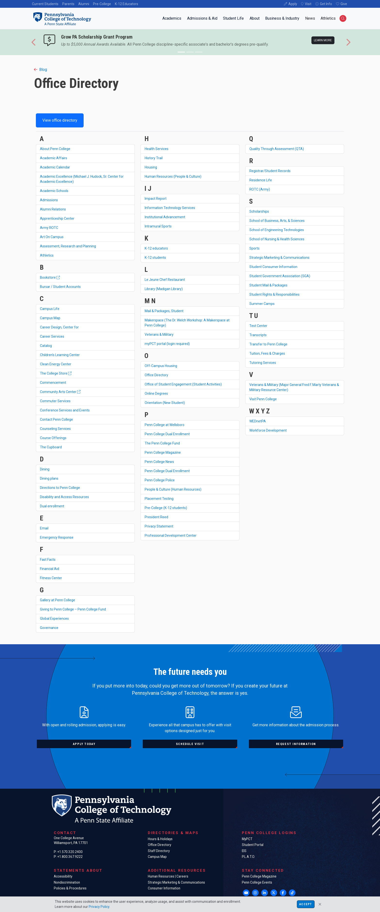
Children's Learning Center (60, 355)
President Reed (156, 517)
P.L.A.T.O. (248, 857)
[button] (34, 42)
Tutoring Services (262, 363)
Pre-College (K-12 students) (166, 508)
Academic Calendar (55, 167)
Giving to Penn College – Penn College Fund (73, 609)
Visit (308, 4)
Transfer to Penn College (268, 344)
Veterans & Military (159, 334)
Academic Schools (54, 191)
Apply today (84, 744)
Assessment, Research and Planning (68, 246)
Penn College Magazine (163, 452)
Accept (305, 904)
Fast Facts (47, 559)
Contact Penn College (56, 419)
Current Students (45, 4)
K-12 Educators (126, 4)
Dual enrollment (52, 506)
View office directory (59, 120)
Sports (254, 248)
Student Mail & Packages (268, 285)
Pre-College (102, 4)
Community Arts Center (60, 392)
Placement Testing (159, 499)
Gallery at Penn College (57, 600)
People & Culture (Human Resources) (173, 489)
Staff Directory (159, 851)
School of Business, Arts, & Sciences (277, 221)
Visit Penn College (263, 399)
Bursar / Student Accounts (60, 287)
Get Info (326, 4)
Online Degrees (156, 393)
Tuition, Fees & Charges (267, 353)
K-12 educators (156, 248)
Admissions (49, 200)
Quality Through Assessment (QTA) (276, 149)
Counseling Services (55, 429)
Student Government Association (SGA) (279, 276)
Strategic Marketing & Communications (279, 257)
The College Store (55, 373)
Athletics (328, 18)
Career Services (52, 336)
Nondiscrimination (67, 882)
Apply (292, 4)
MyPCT (247, 839)
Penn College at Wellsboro (164, 425)
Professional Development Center (171, 535)
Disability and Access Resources (64, 497)
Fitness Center (51, 578)
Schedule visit (190, 744)
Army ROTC (49, 228)
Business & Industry (282, 18)
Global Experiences (54, 618)
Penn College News (159, 462)
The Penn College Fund (162, 443)
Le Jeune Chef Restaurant (165, 280)
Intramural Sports (158, 226)
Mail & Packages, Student (164, 311)
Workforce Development (268, 430)
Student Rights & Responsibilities (274, 294)
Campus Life (49, 309)
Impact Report (155, 199)
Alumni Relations (53, 209)
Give (343, 4)
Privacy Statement (159, 526)
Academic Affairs (53, 158)
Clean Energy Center (55, 364)
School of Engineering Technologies (276, 230)
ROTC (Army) (259, 189)
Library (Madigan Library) (164, 289)
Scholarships (259, 211)
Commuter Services (55, 401)
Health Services (156, 149)
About (255, 18)
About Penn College (55, 149)
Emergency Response (56, 537)
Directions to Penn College (60, 488)
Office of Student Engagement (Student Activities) (183, 384)
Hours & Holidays (160, 839)
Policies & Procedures (70, 888)
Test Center (258, 326)
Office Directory (156, 375)
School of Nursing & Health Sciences (276, 239)
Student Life (233, 18)
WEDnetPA (257, 421)
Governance (49, 628)
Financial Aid (49, 569)
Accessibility (63, 876)
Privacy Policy (99, 907)
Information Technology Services (170, 208)
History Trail (154, 158)
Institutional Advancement (165, 217)
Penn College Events (257, 882)
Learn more (323, 40)
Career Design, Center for (59, 327)
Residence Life (260, 180)
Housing (151, 167)
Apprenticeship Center (57, 218)
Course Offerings (53, 438)
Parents (68, 4)
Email (44, 528)
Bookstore (50, 277)
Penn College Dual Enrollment (167, 434)
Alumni (83, 4)
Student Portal (252, 845)
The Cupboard (51, 447)
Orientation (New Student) (165, 403)
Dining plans (49, 478)
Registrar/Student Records (270, 171)
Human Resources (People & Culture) (173, 176)
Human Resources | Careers (168, 876)
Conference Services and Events (65, 410)
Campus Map (50, 318)
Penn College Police (160, 480)
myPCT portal (167, 344)
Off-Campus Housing (161, 366)
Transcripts (258, 335)
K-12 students (155, 257)
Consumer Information (164, 888)
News (310, 18)
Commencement (53, 383)
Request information (296, 744)
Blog (40, 69)
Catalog (46, 346)
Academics (171, 18)
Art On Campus (51, 237)
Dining (44, 469)
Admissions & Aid (202, 18)
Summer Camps (262, 304)
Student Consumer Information (273, 267)
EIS (244, 851)
